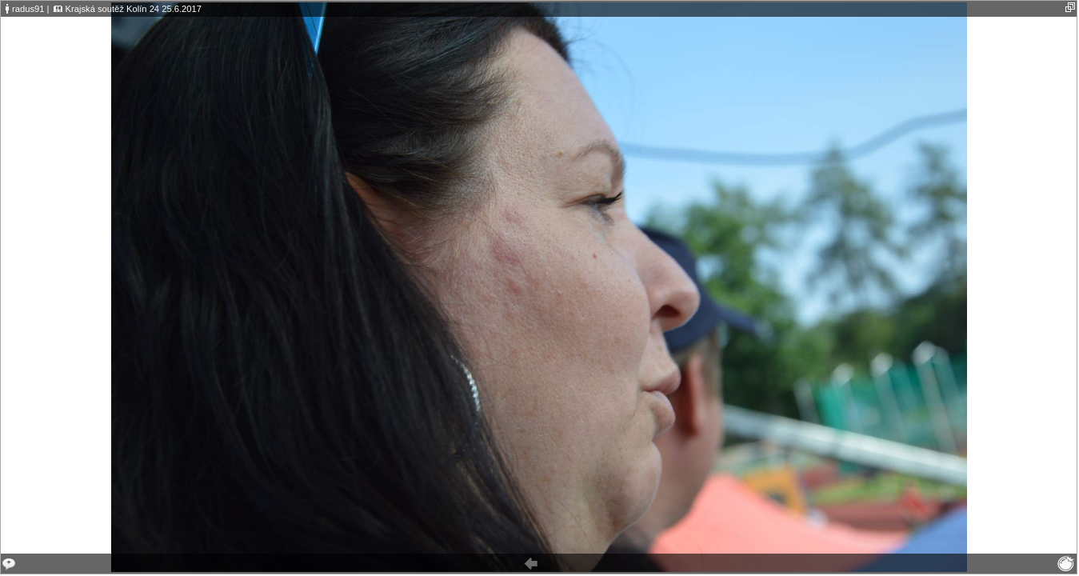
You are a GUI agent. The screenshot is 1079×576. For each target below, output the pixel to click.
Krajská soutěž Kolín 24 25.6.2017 (134, 9)
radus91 (28, 9)
